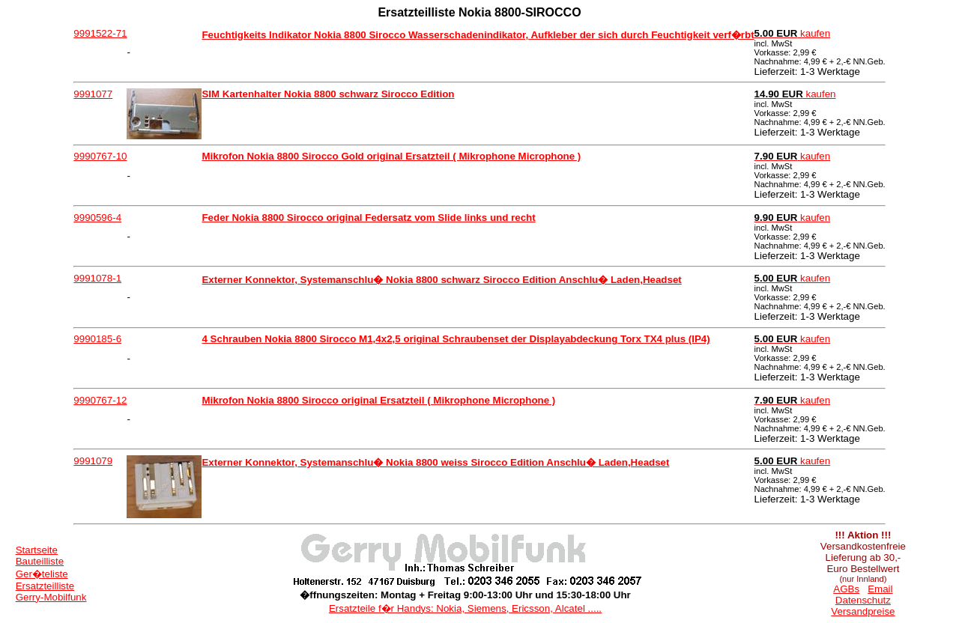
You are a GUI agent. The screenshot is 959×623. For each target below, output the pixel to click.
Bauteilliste (40, 561)
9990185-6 (97, 338)
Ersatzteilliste (45, 586)
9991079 (92, 461)
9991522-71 (100, 33)
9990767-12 (100, 400)
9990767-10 (100, 156)
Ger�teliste (42, 574)
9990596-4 (97, 217)
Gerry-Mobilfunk (51, 597)
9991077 (92, 94)
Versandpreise (863, 611)
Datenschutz (863, 600)
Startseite (37, 550)
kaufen (792, 33)
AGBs (846, 589)
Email (880, 589)
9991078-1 (97, 278)
